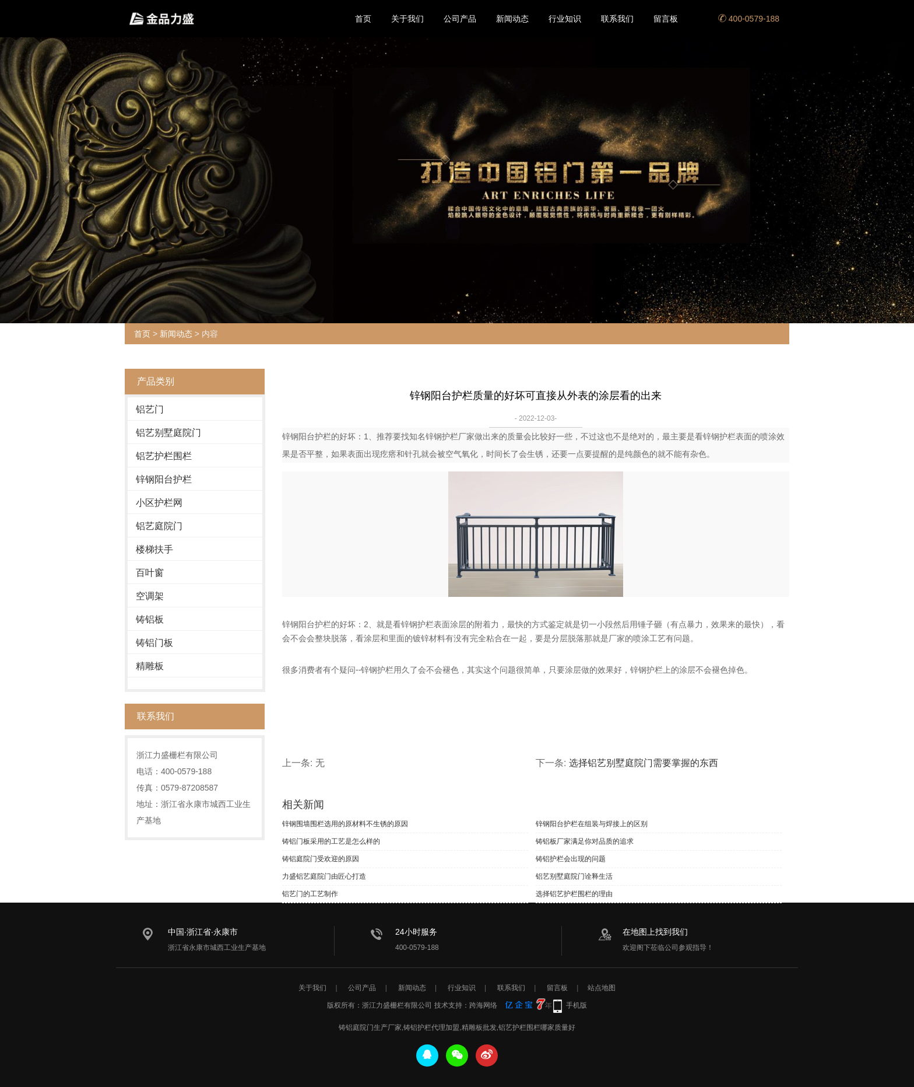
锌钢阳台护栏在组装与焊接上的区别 (592, 824)
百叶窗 (150, 573)
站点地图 (602, 988)
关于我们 (407, 18)
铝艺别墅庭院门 (168, 433)
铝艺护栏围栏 (164, 456)
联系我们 (617, 18)
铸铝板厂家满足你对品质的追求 (585, 841)
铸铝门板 (154, 643)
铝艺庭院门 (159, 526)
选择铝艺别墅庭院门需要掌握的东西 (643, 763)
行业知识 (565, 18)
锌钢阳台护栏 (164, 479)
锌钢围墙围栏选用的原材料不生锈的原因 (345, 824)
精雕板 (150, 666)
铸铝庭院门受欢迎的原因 (320, 859)
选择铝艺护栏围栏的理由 (574, 894)
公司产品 (460, 18)
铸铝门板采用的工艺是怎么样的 (331, 841)
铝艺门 (150, 409)
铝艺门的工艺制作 (310, 894)
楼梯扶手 (154, 549)
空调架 (150, 596)
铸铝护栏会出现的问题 (571, 859)
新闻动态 (512, 18)
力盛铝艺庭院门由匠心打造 (324, 876)
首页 (363, 18)
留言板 (665, 18)
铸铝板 (150, 619)
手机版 (576, 1005)
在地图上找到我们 (655, 931)
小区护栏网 (159, 503)
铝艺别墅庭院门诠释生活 (574, 876)
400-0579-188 (748, 18)
